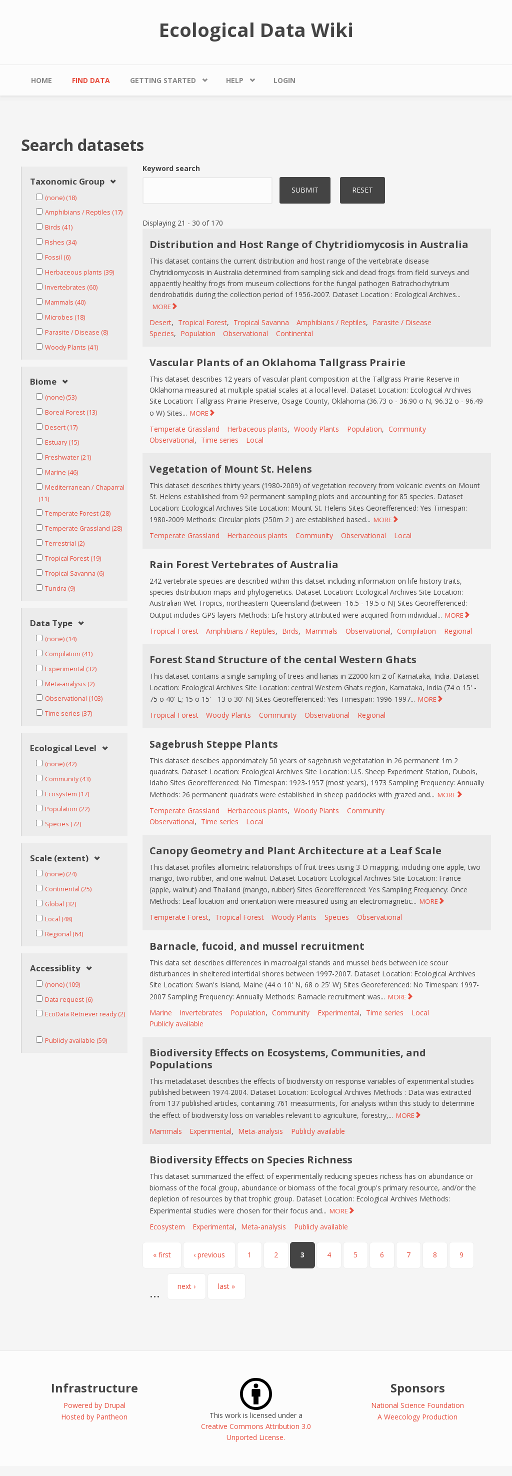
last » (226, 1286)
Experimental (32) (70, 669)
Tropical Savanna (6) (74, 573)
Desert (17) (61, 427)
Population (198, 333)
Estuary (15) (62, 442)
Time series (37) (68, 713)
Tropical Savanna (261, 322)
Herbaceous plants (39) (79, 272)
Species (162, 333)
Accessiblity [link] (55, 968)
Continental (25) (68, 889)
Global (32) (60, 904)
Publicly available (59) (76, 1040)
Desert (161, 322)
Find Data (91, 80)
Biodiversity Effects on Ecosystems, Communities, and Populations (288, 1058)
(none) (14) (60, 639)
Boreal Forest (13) (71, 412)
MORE (161, 306)
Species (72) (63, 824)
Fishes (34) (60, 242)
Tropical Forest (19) (73, 558)
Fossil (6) (57, 257)
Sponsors (417, 1387)
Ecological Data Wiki (256, 29)
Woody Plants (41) (71, 347)
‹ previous (209, 1254)
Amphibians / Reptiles (331, 322)
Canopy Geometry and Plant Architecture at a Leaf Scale (296, 850)
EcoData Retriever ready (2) (85, 1014)
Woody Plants (316, 429)
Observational (245, 333)
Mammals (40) (65, 302)
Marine (161, 1012)
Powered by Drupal (95, 1405)
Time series (219, 440)
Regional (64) (64, 934)
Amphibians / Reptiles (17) (83, 212)
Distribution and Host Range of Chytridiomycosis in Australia (309, 244)
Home (41, 80)
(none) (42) (60, 764)
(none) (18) (60, 198)
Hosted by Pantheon (94, 1416)
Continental (294, 333)
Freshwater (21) (68, 457)
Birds (290, 631)
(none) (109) (62, 984)
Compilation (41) (68, 654)
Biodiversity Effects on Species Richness (251, 1159)
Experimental (339, 1012)
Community (407, 429)
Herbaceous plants (257, 429)
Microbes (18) (65, 317)
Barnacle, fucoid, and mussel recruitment (257, 946)
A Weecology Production (418, 1416)
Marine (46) (61, 472)
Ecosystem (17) (67, 794)
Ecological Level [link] (63, 748)
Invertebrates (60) (71, 287)
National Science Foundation (417, 1405)
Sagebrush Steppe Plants (214, 744)
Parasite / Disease (402, 322)
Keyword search (171, 168)
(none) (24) (60, 874)
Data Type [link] (51, 623)
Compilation (416, 631)
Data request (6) (68, 999)
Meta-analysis (260, 1131)
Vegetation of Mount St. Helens (231, 469)
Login (285, 80)
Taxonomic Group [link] (67, 182)
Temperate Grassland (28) (83, 528)
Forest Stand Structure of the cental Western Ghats (283, 659)
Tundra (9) (60, 588)
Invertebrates (201, 1012)
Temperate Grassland (185, 429)
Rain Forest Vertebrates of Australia (244, 564)
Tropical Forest (202, 322)
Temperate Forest (179, 917)
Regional (458, 631)
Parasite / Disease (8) (76, 332)
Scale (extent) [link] (59, 858)
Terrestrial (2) (64, 543)
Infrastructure (94, 1387)
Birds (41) (58, 227)
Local (255, 440)
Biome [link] (43, 382)
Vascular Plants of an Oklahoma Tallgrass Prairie (278, 362)
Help (235, 80)
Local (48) (58, 919)
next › (187, 1286)
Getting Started (163, 80)
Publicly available (177, 1023)
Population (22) (67, 809)
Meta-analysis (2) (69, 684)
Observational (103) (73, 698)
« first (162, 1254)
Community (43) (67, 779)
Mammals (321, 631)
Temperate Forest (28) (77, 513)
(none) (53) (60, 397)
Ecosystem (167, 1226)
